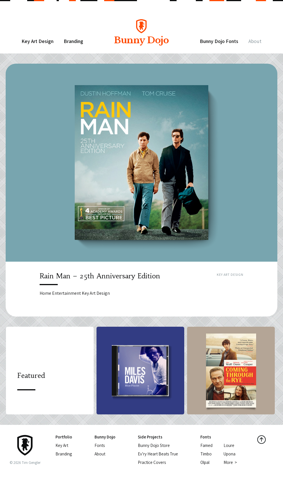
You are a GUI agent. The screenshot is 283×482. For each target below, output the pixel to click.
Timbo (206, 454)
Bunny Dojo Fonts (219, 41)
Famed (206, 445)
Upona (229, 454)
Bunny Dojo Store (154, 445)
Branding (73, 41)
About (254, 41)
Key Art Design (37, 41)
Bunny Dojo (141, 36)
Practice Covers (152, 462)
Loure (229, 445)
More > (230, 462)
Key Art (61, 445)
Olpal (204, 462)
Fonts (100, 445)
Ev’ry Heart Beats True (158, 454)
